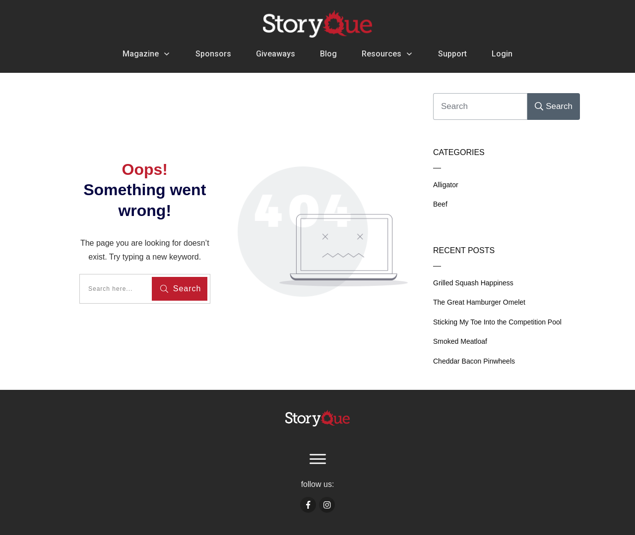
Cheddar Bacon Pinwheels (474, 361)
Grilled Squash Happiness (473, 283)
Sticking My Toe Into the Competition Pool (497, 322)
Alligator (445, 185)
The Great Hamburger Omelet (479, 302)
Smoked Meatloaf (460, 341)
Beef (440, 204)
